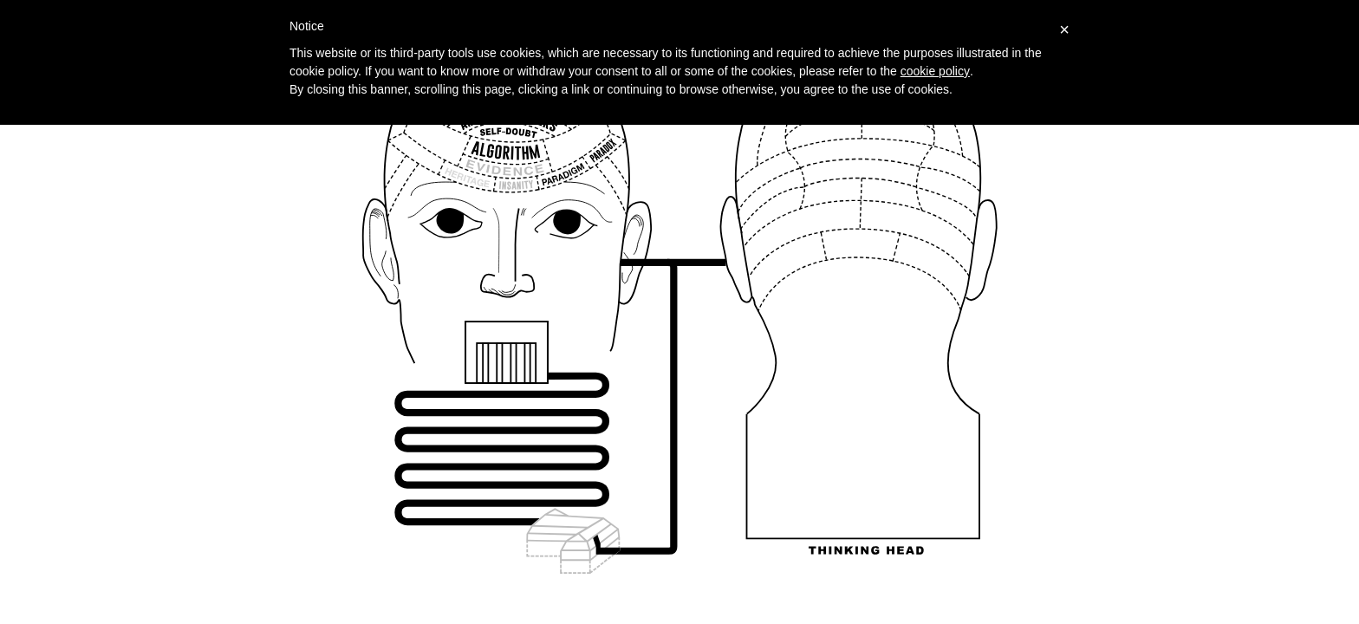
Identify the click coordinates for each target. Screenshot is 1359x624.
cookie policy (935, 71)
